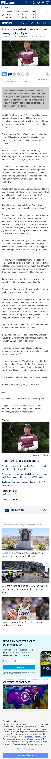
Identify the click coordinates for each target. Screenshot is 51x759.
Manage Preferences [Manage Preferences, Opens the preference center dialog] (25, 749)
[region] (25, 735)
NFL (32, 23)
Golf (4, 494)
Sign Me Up (19, 667)
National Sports (14, 494)
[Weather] (27, 2)
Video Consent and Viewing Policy (19, 742)
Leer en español (43, 79)
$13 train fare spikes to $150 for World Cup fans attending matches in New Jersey (24, 589)
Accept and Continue (25, 755)
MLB (44, 23)
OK (48, 714)
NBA (38, 23)
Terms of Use (6, 673)
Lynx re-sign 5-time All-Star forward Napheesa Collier (23, 623)
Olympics (24, 23)
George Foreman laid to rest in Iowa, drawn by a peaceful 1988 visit (22, 554)
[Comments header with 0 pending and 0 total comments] (25, 510)
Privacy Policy (17, 673)
